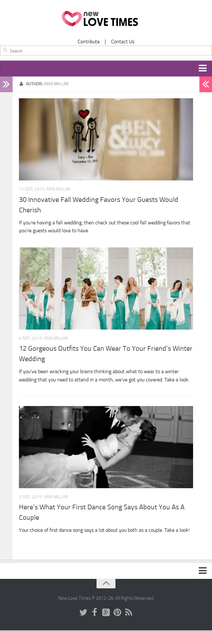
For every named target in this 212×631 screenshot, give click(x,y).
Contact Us (122, 42)
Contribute (89, 42)
